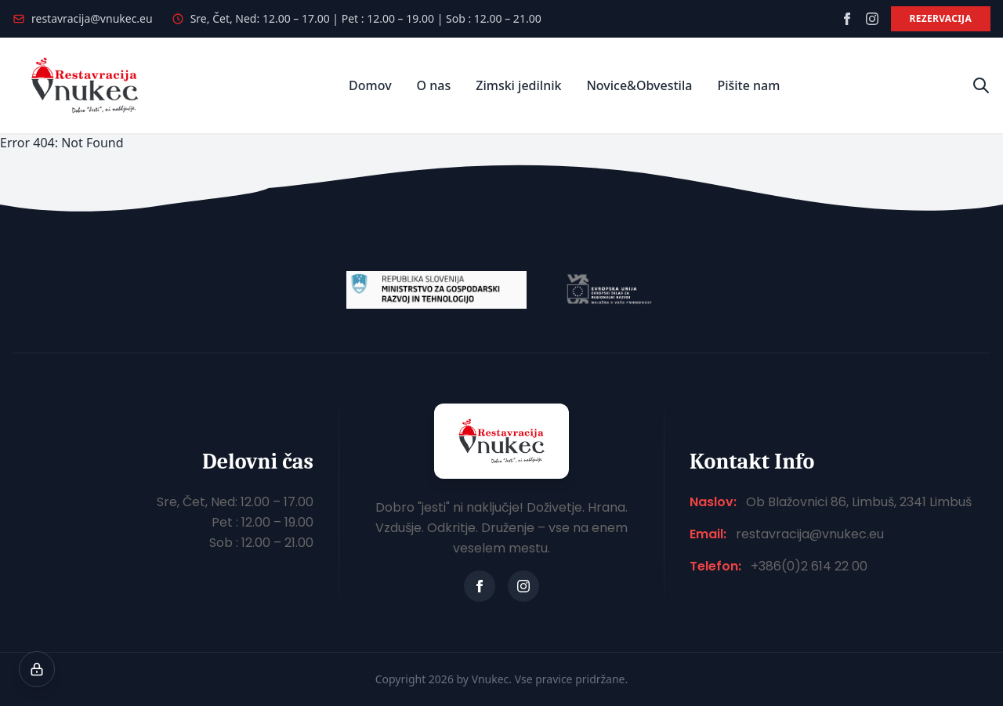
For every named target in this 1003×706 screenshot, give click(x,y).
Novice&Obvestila (639, 85)
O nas (434, 85)
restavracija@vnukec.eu (92, 18)
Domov (370, 85)
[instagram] (872, 19)
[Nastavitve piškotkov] (37, 669)
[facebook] (847, 19)
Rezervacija (941, 18)
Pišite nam (748, 85)
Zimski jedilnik (518, 85)
